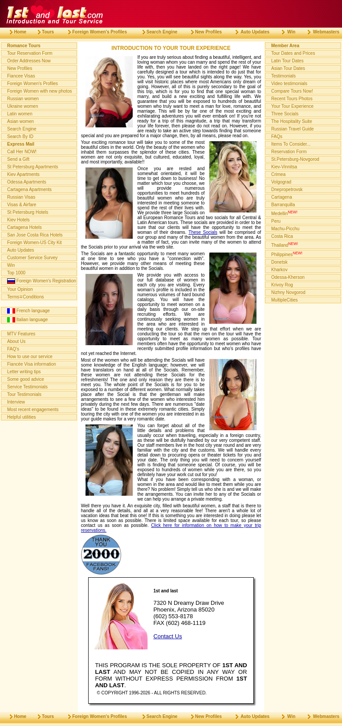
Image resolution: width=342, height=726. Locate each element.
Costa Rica (282, 236)
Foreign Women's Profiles (32, 83)
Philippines (286, 254)
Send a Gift (18, 159)
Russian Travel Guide (292, 128)
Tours (42, 31)
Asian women (20, 121)
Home (14, 31)
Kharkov (279, 269)
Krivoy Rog (282, 284)
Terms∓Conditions (25, 296)
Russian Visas (21, 197)
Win (11, 265)
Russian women (23, 98)
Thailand (284, 244)
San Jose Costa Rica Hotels (35, 234)
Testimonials (283, 75)
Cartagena (281, 197)
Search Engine (22, 128)
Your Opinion (20, 289)
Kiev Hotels (18, 219)
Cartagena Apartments (29, 189)
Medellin (284, 213)
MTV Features (21, 333)
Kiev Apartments (23, 174)
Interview (16, 402)
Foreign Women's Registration (41, 281)
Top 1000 (16, 272)
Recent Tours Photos (292, 98)
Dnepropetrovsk (287, 189)
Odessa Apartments (26, 181)
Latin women (20, 113)
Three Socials (284, 113)
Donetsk (279, 262)
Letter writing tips (24, 371)
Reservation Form (288, 151)
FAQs (276, 136)
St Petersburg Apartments (32, 166)
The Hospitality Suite (291, 121)
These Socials (202, 232)
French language (28, 311)
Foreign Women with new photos (39, 91)
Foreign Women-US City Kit (34, 242)
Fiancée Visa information (31, 364)
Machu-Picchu (285, 228)
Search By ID (20, 136)
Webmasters (320, 31)
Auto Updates (20, 250)
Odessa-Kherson (288, 277)
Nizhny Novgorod (288, 292)
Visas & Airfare (21, 204)
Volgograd (281, 181)
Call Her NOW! (22, 151)
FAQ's (13, 349)
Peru (276, 221)
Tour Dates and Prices (293, 53)
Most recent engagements (33, 409)
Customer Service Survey (32, 257)
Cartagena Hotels (24, 227)
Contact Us (167, 636)
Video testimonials (289, 83)
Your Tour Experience (292, 106)
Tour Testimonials (24, 394)
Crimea (278, 174)
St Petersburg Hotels (27, 212)
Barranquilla (283, 204)
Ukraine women (22, 106)
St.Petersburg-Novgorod (295, 159)
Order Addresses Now (29, 60)
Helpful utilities (21, 417)
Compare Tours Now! (292, 91)
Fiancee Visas (21, 75)
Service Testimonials (27, 386)
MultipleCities (284, 300)
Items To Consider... (290, 144)
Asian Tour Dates (288, 68)
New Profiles (19, 68)
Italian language (27, 319)
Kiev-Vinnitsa (284, 166)
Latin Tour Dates (287, 60)
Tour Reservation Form (30, 53)
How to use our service (30, 356)
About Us (16, 341)
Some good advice (25, 379)
